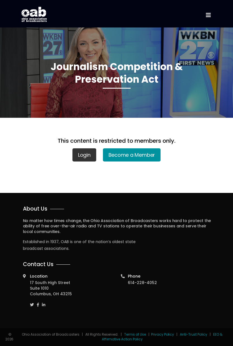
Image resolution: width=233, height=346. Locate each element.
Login (84, 154)
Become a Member (132, 154)
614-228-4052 (142, 282)
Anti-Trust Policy (193, 334)
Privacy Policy (162, 334)
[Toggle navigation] (208, 15)
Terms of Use (135, 334)
